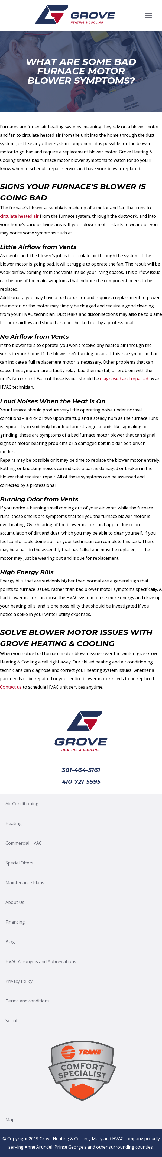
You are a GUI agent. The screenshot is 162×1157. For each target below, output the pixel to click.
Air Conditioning (21, 804)
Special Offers (19, 863)
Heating (13, 823)
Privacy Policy (19, 981)
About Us (14, 902)
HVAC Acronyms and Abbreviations (40, 961)
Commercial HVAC (23, 843)
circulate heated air (19, 216)
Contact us (11, 687)
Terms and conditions (27, 1001)
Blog (10, 942)
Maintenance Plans (24, 883)
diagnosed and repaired (123, 379)
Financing (15, 922)
